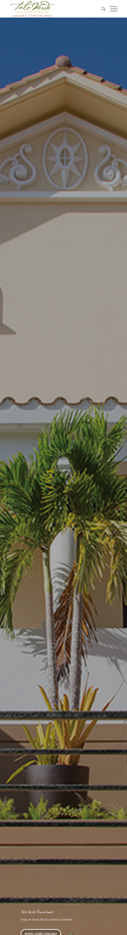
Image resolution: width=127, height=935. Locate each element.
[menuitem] (101, 9)
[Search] (101, 9)
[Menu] (112, 9)
